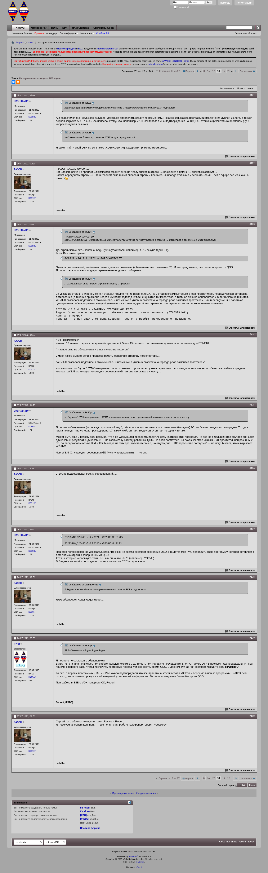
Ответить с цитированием (240, 156)
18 (218, 70)
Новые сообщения (22, 33)
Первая (188, 71)
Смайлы (85, 811)
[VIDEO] (84, 818)
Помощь (225, 2)
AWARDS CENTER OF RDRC (175, 60)
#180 (252, 715)
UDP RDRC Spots (103, 27)
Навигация (86, 33)
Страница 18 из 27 (169, 70)
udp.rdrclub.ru (155, 64)
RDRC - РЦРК (59, 27)
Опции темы (226, 88)
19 (223, 70)
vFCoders (140, 861)
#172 (252, 163)
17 (213, 70)
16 (208, 70)
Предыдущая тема (123, 793)
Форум (20, 27)
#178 (252, 576)
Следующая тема (146, 793)
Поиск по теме (244, 88)
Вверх (252, 785)
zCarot (139, 867)
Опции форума (68, 33)
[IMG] (83, 815)
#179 (252, 637)
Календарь (52, 33)
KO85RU (32, 116)
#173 (252, 224)
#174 (252, 334)
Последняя (247, 71)
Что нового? (38, 27)
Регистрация (244, 2)
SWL (30, 42)
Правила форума (90, 828)
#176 (252, 468)
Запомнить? (181, 7)
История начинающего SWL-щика (40, 78)
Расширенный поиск (245, 33)
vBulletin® (133, 856)
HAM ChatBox (80, 27)
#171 (252, 95)
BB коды (85, 807)
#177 (252, 529)
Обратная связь (228, 841)
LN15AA (32, 677)
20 (228, 70)
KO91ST (32, 198)
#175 (252, 404)
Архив (242, 841)
